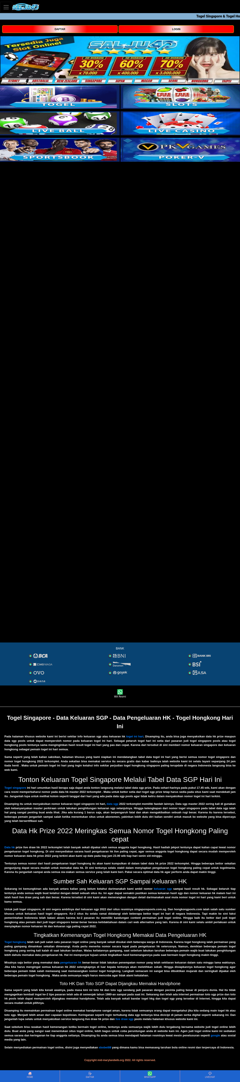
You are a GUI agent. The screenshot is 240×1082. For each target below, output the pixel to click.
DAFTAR (60, 29)
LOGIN (176, 29)
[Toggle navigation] (6, 7)
